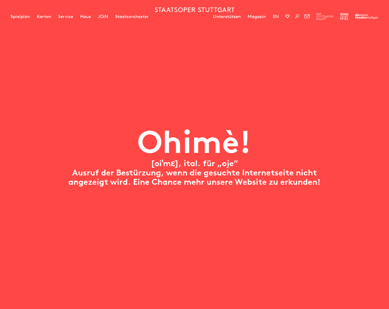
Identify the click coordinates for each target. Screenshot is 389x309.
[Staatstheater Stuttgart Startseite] (194, 9)
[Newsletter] (307, 16)
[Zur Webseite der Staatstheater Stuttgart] (366, 16)
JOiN (103, 16)
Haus (85, 16)
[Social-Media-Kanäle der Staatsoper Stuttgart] (287, 16)
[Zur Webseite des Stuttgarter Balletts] (325, 16)
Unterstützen (227, 16)
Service (65, 16)
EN (276, 16)
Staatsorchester (132, 16)
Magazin (257, 16)
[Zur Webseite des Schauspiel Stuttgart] (344, 16)
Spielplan (20, 16)
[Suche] (297, 16)
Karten (44, 16)
